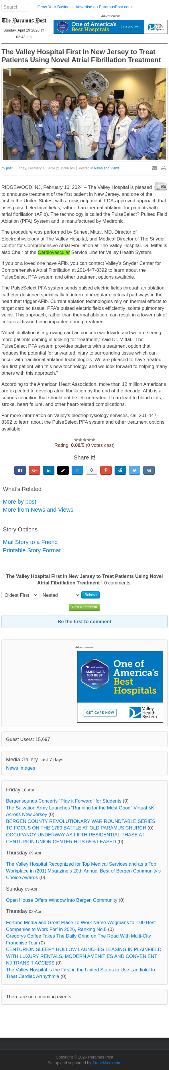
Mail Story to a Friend (30, 542)
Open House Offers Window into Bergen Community (61, 900)
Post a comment (84, 607)
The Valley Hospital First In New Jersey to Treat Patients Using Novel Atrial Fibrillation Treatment (81, 56)
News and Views (107, 168)
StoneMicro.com (107, 1063)
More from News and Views (38, 509)
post (9, 168)
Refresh (90, 595)
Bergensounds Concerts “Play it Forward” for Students (63, 801)
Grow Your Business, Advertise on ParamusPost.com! (85, 7)
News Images (20, 768)
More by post (19, 501)
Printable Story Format (32, 550)
